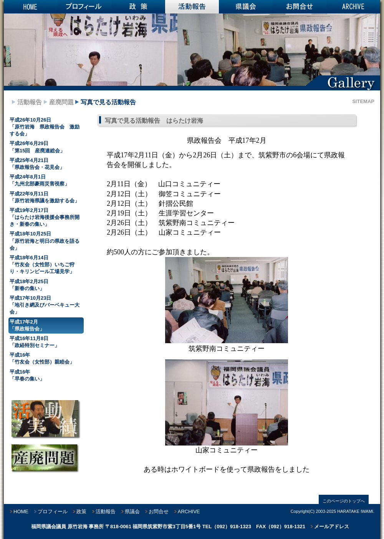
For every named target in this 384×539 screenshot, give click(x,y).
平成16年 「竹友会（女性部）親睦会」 (42, 358)
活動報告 (192, 6)
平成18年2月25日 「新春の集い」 (29, 285)
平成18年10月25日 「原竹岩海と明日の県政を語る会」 (44, 240)
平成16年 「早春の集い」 (27, 375)
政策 (138, 6)
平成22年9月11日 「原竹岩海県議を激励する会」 (44, 197)
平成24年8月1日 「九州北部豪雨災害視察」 (40, 180)
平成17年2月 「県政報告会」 (27, 325)
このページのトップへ (344, 501)
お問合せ (299, 6)
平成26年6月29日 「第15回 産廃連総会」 (37, 146)
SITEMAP (363, 101)
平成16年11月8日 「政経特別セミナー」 (35, 341)
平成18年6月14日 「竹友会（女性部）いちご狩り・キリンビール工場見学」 (42, 264)
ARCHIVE (353, 6)
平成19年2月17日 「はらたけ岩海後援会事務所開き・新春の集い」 (44, 217)
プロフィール (84, 6)
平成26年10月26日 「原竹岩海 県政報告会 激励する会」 (44, 127)
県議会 (246, 6)
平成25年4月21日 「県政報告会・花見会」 (37, 163)
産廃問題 (61, 102)
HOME (31, 6)
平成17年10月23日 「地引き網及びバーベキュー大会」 (44, 305)
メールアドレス (331, 526)
